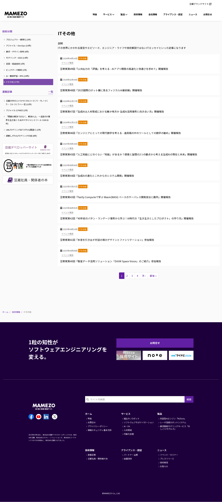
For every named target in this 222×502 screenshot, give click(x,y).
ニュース (193, 14)
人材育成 (128, 430)
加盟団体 (128, 458)
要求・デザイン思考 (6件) (17, 51)
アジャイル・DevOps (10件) (18, 45)
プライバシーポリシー (98, 426)
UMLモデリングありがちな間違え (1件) (23, 129)
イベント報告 (67, 62)
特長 (95, 14)
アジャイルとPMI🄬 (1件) (16, 110)
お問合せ (207, 14)
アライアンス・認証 (173, 14)
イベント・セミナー (169, 454)
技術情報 (138, 14)
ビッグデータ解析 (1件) (16, 69)
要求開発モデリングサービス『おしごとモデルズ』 (175, 427)
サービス (125, 413)
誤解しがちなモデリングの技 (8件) (21, 135)
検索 (189, 399)
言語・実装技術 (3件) (15, 63)
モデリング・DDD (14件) (16, 57)
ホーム (5, 312)
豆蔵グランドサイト (199, 3)
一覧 (50, 91)
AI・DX (127, 426)
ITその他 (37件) (12, 81)
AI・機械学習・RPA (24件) (17, 75)
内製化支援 (129, 433)
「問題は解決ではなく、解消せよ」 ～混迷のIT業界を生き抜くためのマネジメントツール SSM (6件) (27, 120)
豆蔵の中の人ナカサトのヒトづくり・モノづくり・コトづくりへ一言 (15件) (26, 102)
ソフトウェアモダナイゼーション (139, 422)
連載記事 (7, 91)
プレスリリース (167, 458)
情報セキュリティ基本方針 (100, 430)
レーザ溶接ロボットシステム (173, 422)
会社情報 (152, 14)
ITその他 (82, 58)
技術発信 (164, 462)
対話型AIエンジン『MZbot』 (173, 418)
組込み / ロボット (132, 418)
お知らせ (164, 466)
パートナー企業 (131, 454)
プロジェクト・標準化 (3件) (18, 39)
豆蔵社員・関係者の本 (98, 458)
